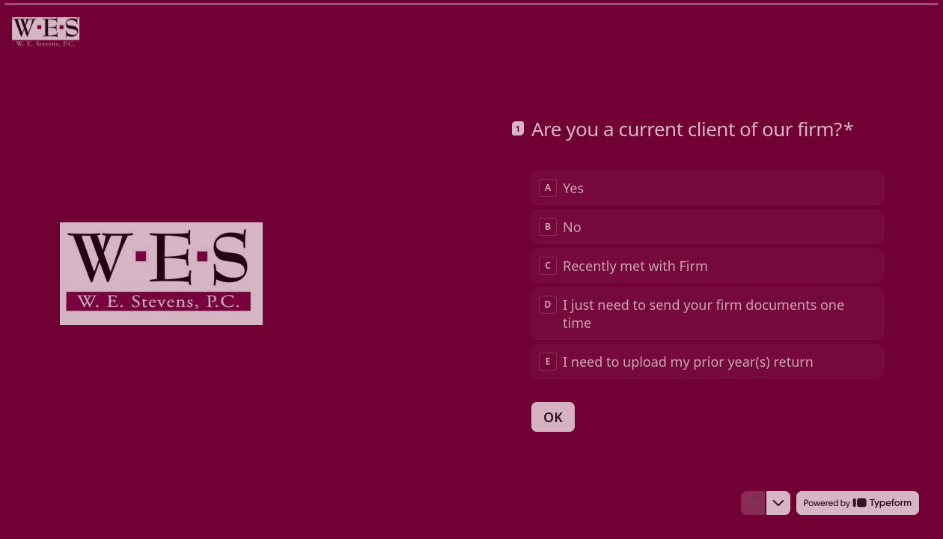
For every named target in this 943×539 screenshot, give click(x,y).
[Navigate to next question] (778, 503)
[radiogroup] (707, 274)
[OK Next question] (553, 416)
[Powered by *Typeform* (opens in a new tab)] (857, 503)
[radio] (707, 187)
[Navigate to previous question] (753, 503)
